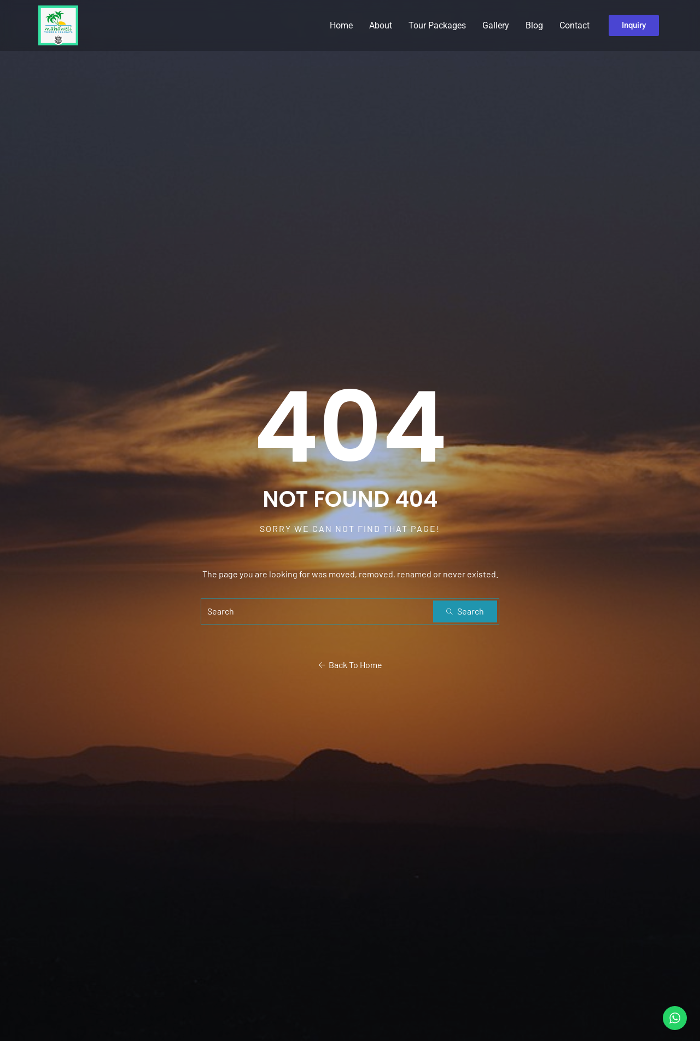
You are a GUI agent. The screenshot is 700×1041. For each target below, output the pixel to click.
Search (465, 611)
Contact (574, 25)
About (380, 25)
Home (341, 25)
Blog (534, 25)
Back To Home (350, 665)
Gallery (495, 25)
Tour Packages (437, 25)
